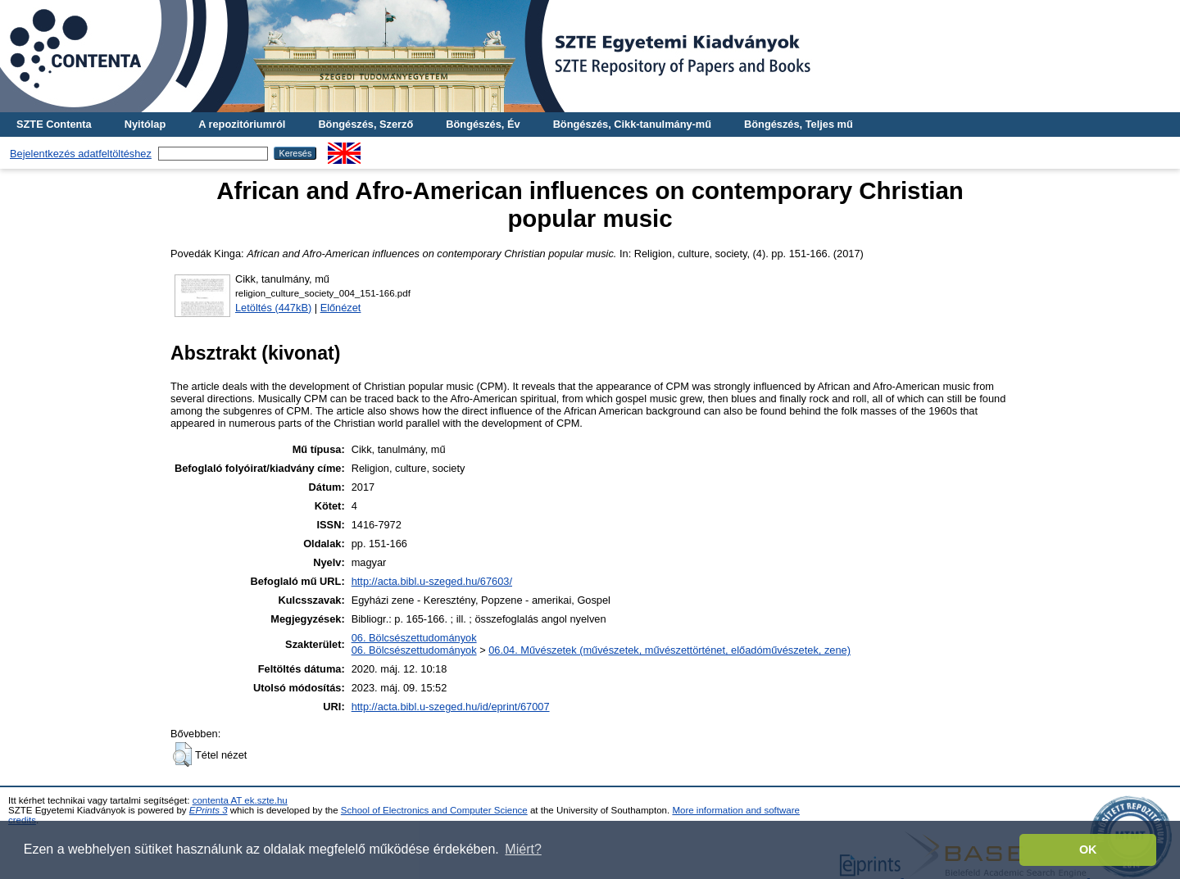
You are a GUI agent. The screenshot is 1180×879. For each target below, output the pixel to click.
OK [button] (1088, 849)
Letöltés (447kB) (273, 307)
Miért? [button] (523, 849)
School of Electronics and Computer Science (434, 810)
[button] (182, 754)
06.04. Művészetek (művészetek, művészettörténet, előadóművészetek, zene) (669, 650)
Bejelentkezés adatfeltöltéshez (81, 153)
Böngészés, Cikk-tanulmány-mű (632, 124)
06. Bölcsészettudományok (414, 638)
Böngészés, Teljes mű (798, 124)
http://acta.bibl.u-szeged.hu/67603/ (432, 581)
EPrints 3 (208, 810)
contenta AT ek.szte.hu (240, 800)
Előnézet (340, 307)
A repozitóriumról (241, 124)
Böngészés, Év (483, 124)
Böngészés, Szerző (365, 124)
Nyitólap (145, 124)
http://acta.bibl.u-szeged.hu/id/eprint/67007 (451, 706)
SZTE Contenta (54, 124)
